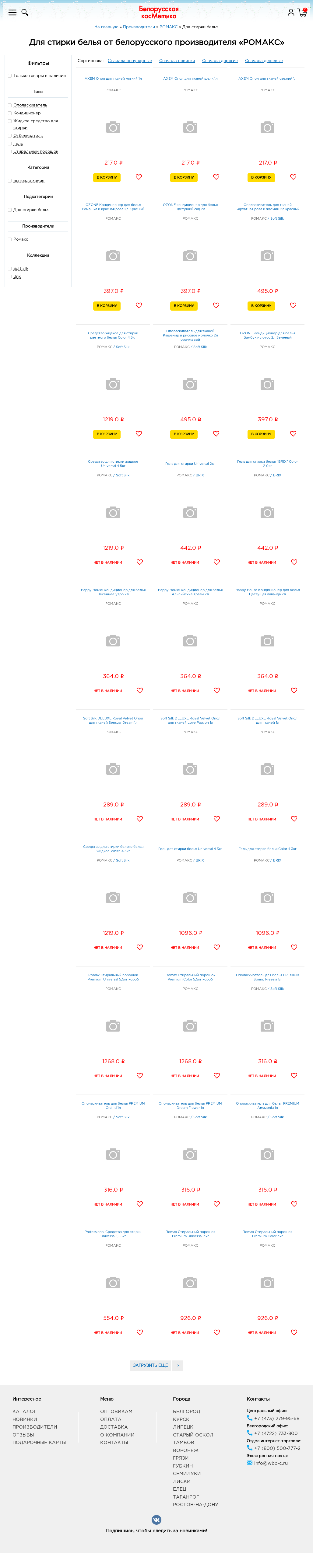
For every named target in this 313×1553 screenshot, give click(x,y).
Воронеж (186, 1451)
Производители (34, 1427)
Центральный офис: (267, 1411)
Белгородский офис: (267, 1426)
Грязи (181, 1458)
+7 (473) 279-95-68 (273, 1419)
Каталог (24, 1412)
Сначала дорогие (220, 61)
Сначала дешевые (264, 61)
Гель (18, 143)
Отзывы (23, 1435)
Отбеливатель (28, 136)
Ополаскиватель (30, 105)
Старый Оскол (193, 1435)
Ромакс (18, 239)
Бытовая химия (28, 181)
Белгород (186, 1412)
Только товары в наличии (37, 76)
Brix (17, 276)
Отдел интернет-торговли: (274, 1441)
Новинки (24, 1420)
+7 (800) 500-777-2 (274, 1448)
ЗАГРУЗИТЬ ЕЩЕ (150, 1365)
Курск (181, 1420)
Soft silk (20, 268)
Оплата (110, 1420)
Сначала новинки (177, 61)
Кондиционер (27, 113)
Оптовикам (116, 1412)
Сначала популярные (130, 61)
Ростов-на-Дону (195, 1505)
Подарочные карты (39, 1443)
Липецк (183, 1427)
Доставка (114, 1427)
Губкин (183, 1466)
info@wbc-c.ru (267, 1463)
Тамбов (183, 1443)
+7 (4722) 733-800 (272, 1434)
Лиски (182, 1482)
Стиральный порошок (35, 151)
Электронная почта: (267, 1456)
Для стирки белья (31, 210)
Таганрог (186, 1497)
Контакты (114, 1443)
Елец (179, 1489)
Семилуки (187, 1474)
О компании (117, 1435)
